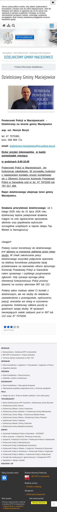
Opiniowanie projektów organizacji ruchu (18, 388)
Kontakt (4, 429)
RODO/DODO (5, 463)
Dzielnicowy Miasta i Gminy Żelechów (17, 423)
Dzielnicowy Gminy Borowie (42, 403)
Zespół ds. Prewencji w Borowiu (28, 436)
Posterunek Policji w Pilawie (13, 448)
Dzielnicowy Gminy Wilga (12, 414)
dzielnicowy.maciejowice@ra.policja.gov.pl (32, 146)
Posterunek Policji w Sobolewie (15, 451)
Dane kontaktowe (9, 365)
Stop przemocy (24, 375)
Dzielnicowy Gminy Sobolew (13, 411)
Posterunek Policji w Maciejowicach (16, 442)
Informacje (5, 348)
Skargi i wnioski (18, 460)
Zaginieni (21, 365)
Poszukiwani (32, 365)
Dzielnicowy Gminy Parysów (36, 417)
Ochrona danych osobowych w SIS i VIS (18, 358)
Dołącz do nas (8, 395)
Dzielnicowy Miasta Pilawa (34, 414)
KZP (12, 463)
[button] (52, 26)
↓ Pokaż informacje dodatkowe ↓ (28, 67)
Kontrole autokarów (43, 388)
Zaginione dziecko (10, 368)
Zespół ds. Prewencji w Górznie (15, 439)
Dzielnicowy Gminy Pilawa (13, 417)
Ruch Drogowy (6, 381)
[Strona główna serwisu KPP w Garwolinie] (3, 25)
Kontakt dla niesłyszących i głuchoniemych (19, 457)
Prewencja (5, 371)
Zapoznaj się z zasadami (13, 506)
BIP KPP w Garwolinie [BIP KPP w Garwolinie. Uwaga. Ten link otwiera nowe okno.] (40, 476)
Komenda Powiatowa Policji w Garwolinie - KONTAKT (23, 433)
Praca (3, 392)
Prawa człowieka (28, 355)
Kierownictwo (8, 352)
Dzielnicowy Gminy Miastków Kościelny (18, 426)
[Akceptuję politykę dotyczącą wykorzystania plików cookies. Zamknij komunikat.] (53, 2)
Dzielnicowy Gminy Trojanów (14, 420)
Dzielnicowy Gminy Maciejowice (40, 53)
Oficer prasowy (8, 436)
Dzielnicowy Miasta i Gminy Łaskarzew (18, 409)
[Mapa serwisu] (8, 25)
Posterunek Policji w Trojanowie (41, 451)
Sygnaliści (6, 460)
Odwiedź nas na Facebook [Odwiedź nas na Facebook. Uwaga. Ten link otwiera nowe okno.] (4, 477)
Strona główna (7, 53)
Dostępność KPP (44, 457)
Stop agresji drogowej (26, 385)
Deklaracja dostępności (35, 494)
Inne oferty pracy (43, 395)
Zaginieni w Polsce (46, 365)
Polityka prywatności (11, 508)
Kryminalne (5, 361)
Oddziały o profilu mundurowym (15, 378)
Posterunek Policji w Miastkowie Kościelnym (19, 445)
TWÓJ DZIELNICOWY (20, 53)
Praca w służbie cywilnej (25, 395)
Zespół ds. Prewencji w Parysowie (39, 448)
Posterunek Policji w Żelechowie (38, 454)
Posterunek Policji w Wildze (13, 454)
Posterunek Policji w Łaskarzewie (42, 439)
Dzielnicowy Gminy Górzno (13, 405)
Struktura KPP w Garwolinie (25, 352)
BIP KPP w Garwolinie (11, 355)
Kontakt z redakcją (33, 487)
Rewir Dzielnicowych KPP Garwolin (16, 403)
